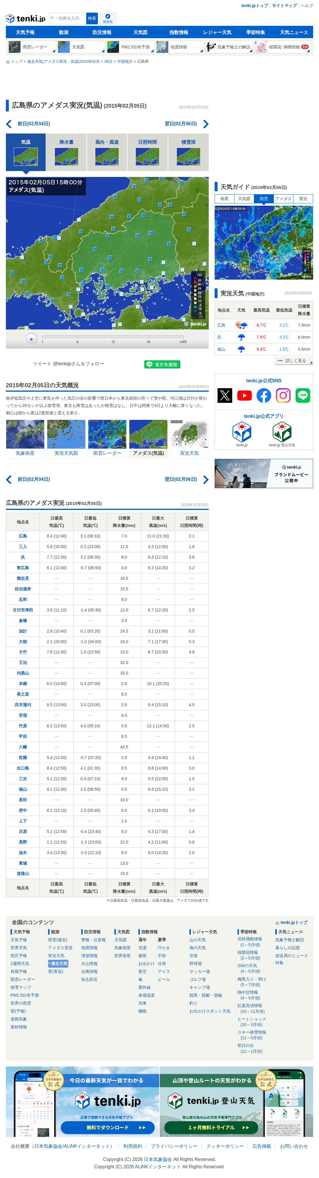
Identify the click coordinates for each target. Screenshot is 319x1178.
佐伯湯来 (23, 589)
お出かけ (146, 963)
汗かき (164, 947)
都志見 (23, 578)
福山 (23, 789)
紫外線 (144, 987)
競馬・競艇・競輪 (205, 995)
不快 (162, 955)
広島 (23, 536)
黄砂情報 (19, 1027)
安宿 (23, 715)
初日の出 (254, 1048)
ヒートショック (254, 1022)
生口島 (23, 768)
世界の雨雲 (21, 1003)
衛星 (224, 198)
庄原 (23, 831)
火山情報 (89, 963)
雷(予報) (18, 1011)
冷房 (162, 963)
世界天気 (19, 947)
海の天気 (197, 947)
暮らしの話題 (287, 947)
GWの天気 (254, 968)
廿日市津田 (23, 610)
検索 (92, 18)
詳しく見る (296, 360)
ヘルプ (307, 5)
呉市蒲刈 (23, 704)
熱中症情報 (254, 995)
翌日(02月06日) (181, 123)
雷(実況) (55, 971)
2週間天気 (20, 963)
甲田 (23, 736)
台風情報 (89, 971)
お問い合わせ (294, 1146)
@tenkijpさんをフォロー (78, 363)
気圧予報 (19, 955)
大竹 (23, 652)
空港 (193, 955)
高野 (23, 842)
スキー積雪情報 (254, 1035)
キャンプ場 (199, 987)
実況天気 (56, 955)
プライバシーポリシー (174, 1146)
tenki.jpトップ (254, 5)
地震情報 (89, 947)
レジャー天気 (217, 32)
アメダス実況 (60, 947)
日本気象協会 (48, 1146)
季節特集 (255, 32)
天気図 (140, 32)
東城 (23, 863)
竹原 (23, 726)
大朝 (23, 641)
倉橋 (23, 620)
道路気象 (19, 1019)
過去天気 (59, 963)
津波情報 (89, 955)
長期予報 (19, 971)
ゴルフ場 (197, 979)
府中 (23, 810)
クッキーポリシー (225, 1146)
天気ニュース (294, 32)
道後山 (23, 873)
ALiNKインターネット (87, 1146)
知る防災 (89, 979)
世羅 (23, 757)
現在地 (108, 21)
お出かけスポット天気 (209, 1011)
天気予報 (25, 32)
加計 (23, 631)
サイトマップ (284, 5)
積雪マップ (21, 987)
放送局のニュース (291, 955)
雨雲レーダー (23, 979)
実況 (303, 198)
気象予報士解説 (289, 939)
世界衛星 (122, 955)
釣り (193, 1003)
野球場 (195, 963)
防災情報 (102, 32)
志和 (23, 599)
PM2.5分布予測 (25, 995)
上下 (23, 821)
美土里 (23, 694)
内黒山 (23, 673)
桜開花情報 (254, 955)
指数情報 (178, 32)
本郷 (23, 683)
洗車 (142, 1003)
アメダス (283, 198)
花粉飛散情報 (254, 942)
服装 (142, 955)
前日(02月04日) (34, 123)
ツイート (42, 363)
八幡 (23, 747)
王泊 (23, 662)
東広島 (23, 567)
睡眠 (142, 1011)
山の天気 (197, 939)
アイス (164, 971)
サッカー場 (199, 971)
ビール (164, 979)
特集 (279, 962)
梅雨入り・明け (254, 982)
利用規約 (132, 1146)
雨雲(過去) (57, 939)
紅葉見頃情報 (254, 1008)
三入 (23, 546)
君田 (23, 799)
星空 (142, 971)
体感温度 (146, 995)
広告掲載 (261, 1146)
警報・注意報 (93, 939)
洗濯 (142, 947)
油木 (23, 852)
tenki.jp (26, 20)
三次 (23, 778)
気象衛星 (122, 947)
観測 (63, 32)
